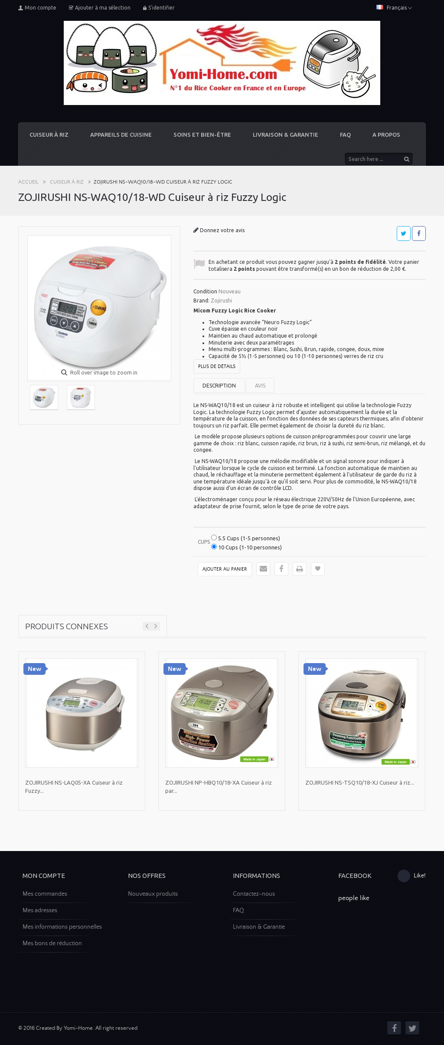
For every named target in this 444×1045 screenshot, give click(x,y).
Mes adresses (40, 910)
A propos (386, 134)
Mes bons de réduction (52, 943)
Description (219, 385)
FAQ (345, 134)
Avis (260, 385)
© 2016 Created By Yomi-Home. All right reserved (77, 1028)
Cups (204, 542)
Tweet (403, 233)
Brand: (201, 300)
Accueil (28, 182)
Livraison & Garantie (285, 134)
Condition (205, 291)
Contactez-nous (254, 894)
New (34, 669)
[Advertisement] (222, 972)
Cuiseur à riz (49, 134)
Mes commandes (45, 894)
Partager (419, 233)
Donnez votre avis (222, 230)
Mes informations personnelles (62, 926)
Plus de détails (216, 366)
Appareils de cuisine (121, 134)
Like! (412, 876)
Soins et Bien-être (202, 134)
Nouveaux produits (153, 894)
